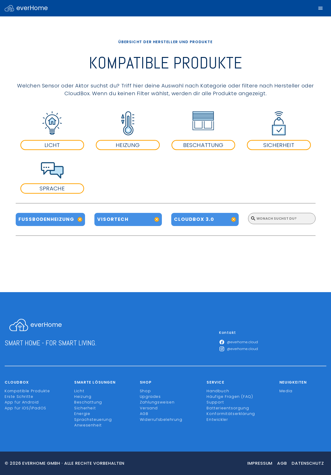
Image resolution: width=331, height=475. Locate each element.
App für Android (22, 402)
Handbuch (218, 391)
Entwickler (217, 419)
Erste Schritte (19, 396)
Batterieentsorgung (228, 408)
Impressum (259, 463)
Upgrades (150, 396)
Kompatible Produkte (27, 391)
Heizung (82, 396)
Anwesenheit (88, 425)
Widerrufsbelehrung (161, 419)
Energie (82, 413)
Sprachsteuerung (93, 419)
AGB (144, 413)
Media (286, 391)
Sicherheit (85, 408)
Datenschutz (308, 463)
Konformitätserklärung (231, 413)
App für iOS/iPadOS (25, 408)
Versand (149, 408)
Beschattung (88, 402)
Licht (79, 391)
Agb (282, 463)
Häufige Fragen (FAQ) (230, 396)
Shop (145, 391)
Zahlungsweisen (157, 402)
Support (215, 402)
